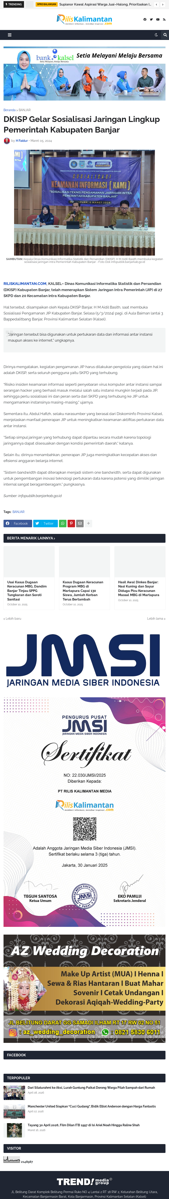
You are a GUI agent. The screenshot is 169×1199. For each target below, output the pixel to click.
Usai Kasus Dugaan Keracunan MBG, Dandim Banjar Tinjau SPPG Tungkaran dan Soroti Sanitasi (27, 590)
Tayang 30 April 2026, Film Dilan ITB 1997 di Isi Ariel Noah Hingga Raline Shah (84, 1125)
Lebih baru (13, 618)
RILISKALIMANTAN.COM (25, 283)
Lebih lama (155, 618)
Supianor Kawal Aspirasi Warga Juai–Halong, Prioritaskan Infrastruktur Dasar (105, 4)
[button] (156, 4)
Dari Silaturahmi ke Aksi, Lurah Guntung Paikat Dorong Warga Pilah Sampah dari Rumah (91, 1087)
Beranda (10, 110)
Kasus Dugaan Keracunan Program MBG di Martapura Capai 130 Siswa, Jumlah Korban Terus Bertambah (83, 590)
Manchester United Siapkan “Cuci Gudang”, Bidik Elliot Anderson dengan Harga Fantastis (92, 1106)
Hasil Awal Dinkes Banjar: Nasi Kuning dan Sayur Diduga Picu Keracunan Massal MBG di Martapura (138, 588)
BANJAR (25, 110)
